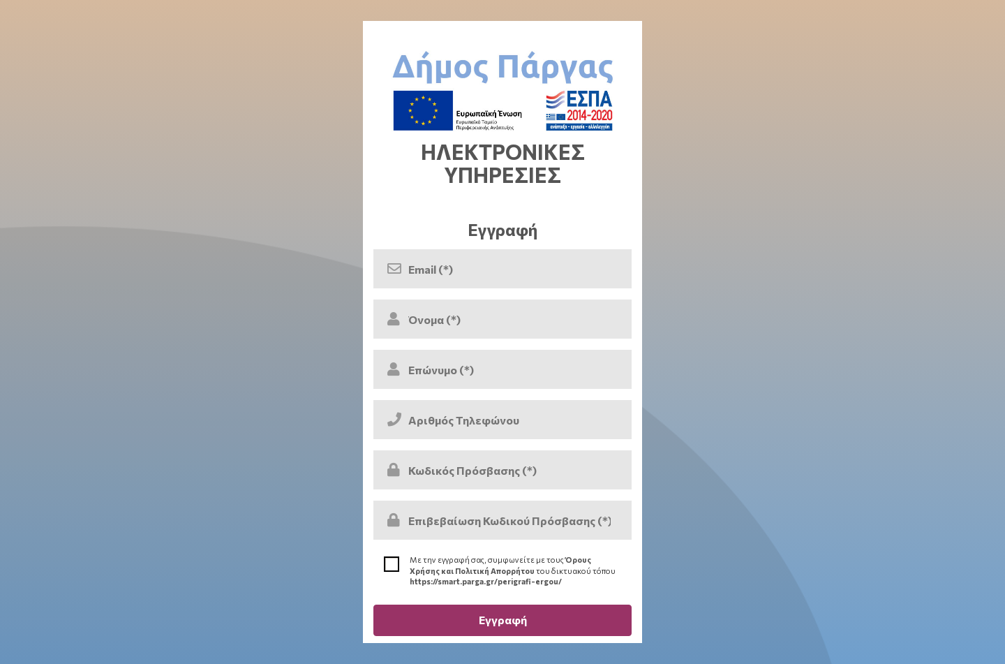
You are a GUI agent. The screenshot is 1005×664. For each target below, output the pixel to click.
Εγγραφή (503, 619)
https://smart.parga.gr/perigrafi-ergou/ (486, 581)
